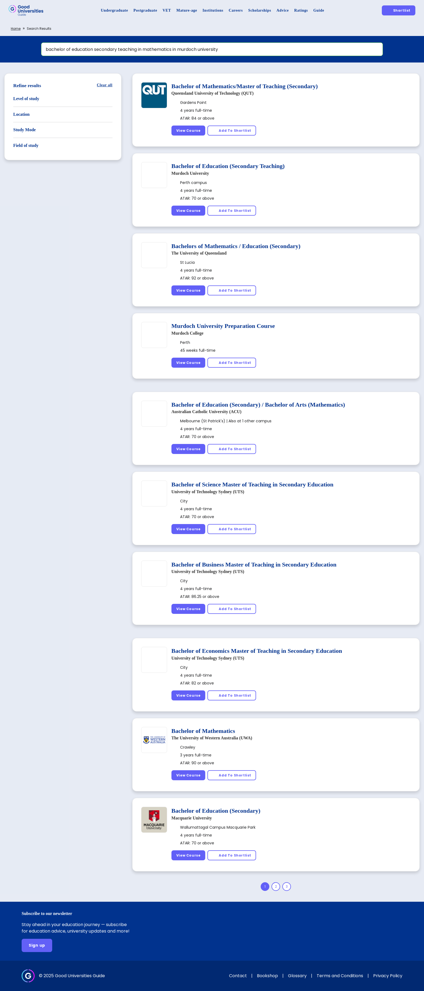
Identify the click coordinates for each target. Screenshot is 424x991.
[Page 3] (286, 886)
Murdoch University (190, 173)
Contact (238, 976)
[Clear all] (104, 85)
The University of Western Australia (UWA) (211, 738)
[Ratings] (301, 10)
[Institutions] (212, 10)
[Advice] (283, 10)
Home (16, 28)
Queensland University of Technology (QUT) (212, 93)
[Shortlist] (398, 10)
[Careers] (236, 10)
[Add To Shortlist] (231, 131)
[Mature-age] (186, 10)
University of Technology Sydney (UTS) (207, 491)
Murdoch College (187, 333)
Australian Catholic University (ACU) (206, 411)
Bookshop (267, 976)
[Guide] (318, 10)
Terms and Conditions (340, 976)
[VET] (166, 10)
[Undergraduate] (114, 10)
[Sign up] (37, 945)
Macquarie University (191, 818)
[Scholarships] (259, 10)
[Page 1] (265, 886)
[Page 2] (275, 886)
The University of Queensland (199, 253)
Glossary (297, 976)
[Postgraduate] (145, 10)
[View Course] (188, 131)
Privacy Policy (387, 976)
